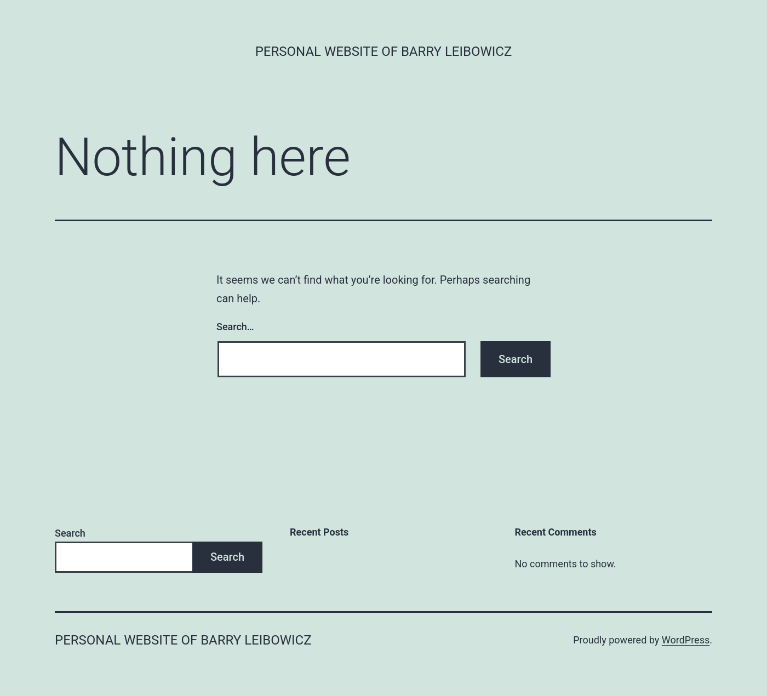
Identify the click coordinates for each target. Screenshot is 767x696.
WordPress (685, 640)
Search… (235, 326)
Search (70, 533)
